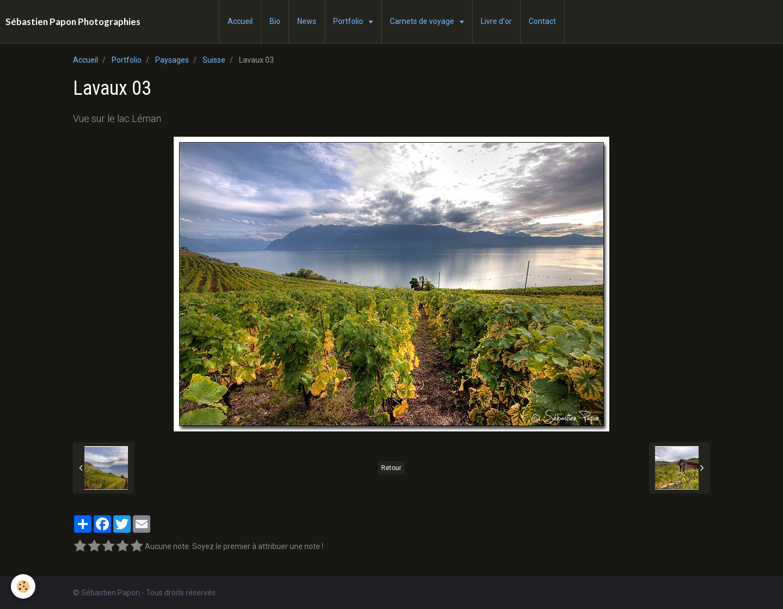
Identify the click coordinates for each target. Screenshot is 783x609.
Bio (275, 21)
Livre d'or (496, 21)
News (306, 21)
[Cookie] (23, 586)
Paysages (172, 60)
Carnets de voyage (423, 21)
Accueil (240, 21)
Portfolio (349, 21)
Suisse (214, 60)
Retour (391, 468)
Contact (542, 21)
